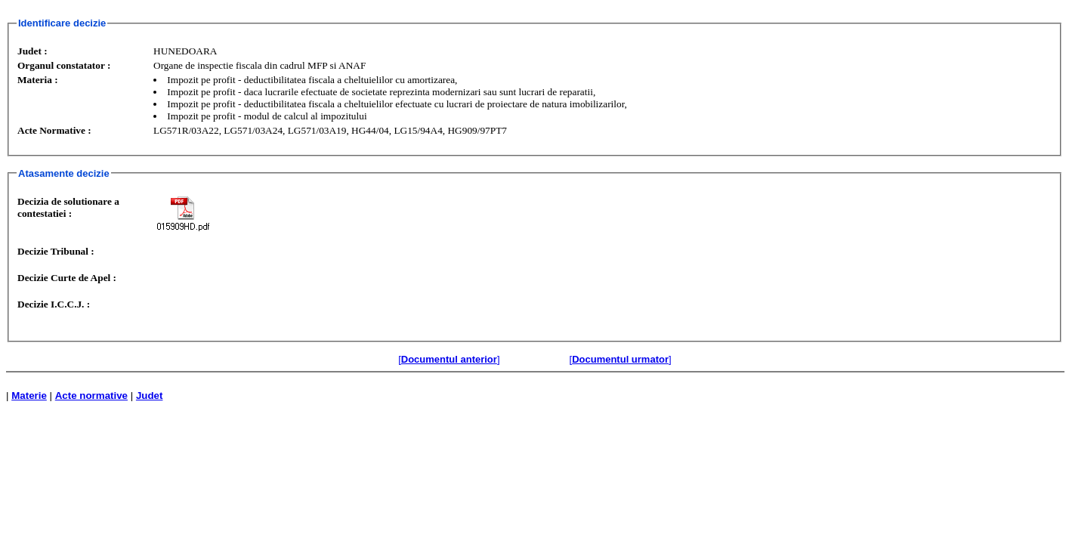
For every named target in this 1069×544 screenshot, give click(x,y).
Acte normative (91, 395)
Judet (149, 395)
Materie (29, 395)
